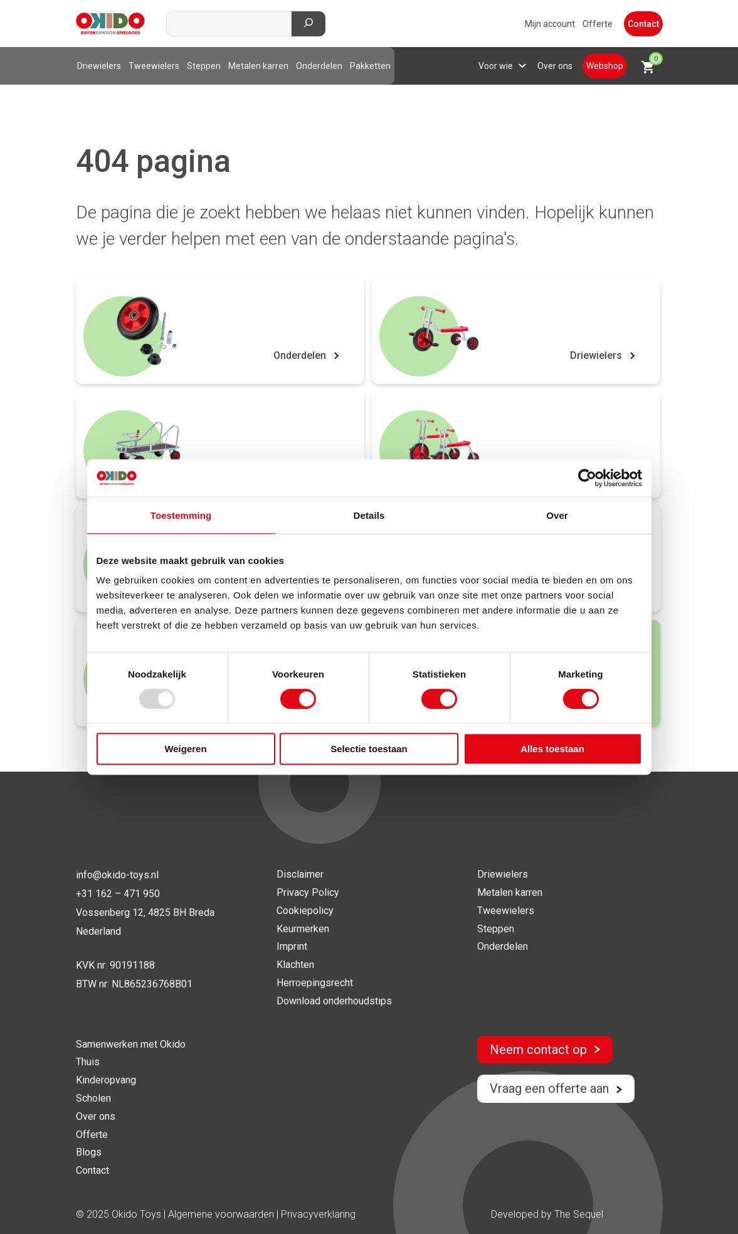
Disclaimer (300, 874)
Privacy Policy (308, 892)
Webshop (604, 66)
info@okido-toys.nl (117, 875)
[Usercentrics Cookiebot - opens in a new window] (587, 478)
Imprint (292, 946)
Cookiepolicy (305, 911)
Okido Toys (136, 1214)
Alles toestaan (552, 748)
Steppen (204, 66)
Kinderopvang (106, 1080)
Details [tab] (369, 515)
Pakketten (370, 66)
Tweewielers (154, 66)
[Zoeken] (308, 23)
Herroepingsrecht (315, 983)
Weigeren (185, 748)
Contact (643, 24)
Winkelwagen (652, 63)
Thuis (88, 1062)
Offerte (597, 24)
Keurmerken (303, 929)
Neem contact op (545, 1049)
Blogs (89, 1152)
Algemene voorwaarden (222, 1214)
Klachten (295, 965)
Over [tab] (557, 515)
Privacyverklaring (318, 1214)
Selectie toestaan (369, 748)
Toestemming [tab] (181, 515)
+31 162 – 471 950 (118, 894)
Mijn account (550, 24)
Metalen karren (258, 66)
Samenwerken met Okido (131, 1044)
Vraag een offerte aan (556, 1088)
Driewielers (99, 66)
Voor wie (495, 66)
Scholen (93, 1098)
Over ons (554, 66)
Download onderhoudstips (334, 1001)
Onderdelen (319, 66)
